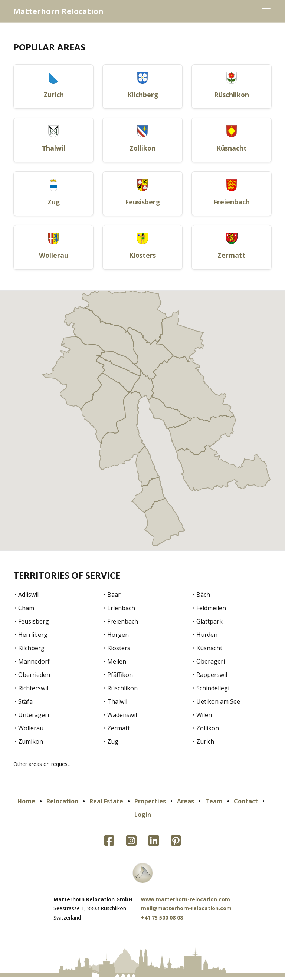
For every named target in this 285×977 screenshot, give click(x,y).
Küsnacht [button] (231, 148)
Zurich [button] (53, 94)
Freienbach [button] (231, 201)
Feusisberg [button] (142, 201)
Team (214, 801)
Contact (246, 801)
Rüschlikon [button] (231, 94)
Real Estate (106, 801)
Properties (150, 801)
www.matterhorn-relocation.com (185, 899)
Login (142, 814)
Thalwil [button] (53, 148)
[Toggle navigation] (266, 11)
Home (26, 801)
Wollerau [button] (53, 255)
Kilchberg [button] (142, 94)
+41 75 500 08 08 (162, 917)
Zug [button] (54, 201)
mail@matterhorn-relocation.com (186, 908)
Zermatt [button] (231, 255)
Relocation (62, 801)
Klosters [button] (142, 255)
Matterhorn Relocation (58, 11)
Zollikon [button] (142, 148)
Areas (185, 801)
